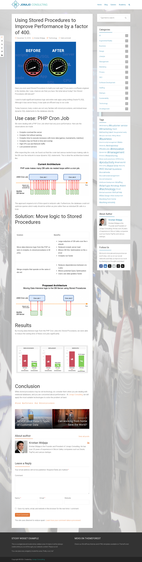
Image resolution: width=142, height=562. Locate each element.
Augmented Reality (113, 40)
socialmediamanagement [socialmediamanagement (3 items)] (109, 176)
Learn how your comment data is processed (63, 520)
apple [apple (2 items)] (115, 129)
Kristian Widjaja (39, 38)
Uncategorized (113, 108)
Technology (53, 38)
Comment (19, 475)
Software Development (113, 82)
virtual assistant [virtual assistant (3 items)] (106, 192)
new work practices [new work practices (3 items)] (107, 159)
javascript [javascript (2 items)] (103, 152)
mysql (18, 403)
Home (99, 5)
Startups (113, 93)
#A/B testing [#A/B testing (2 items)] (104, 125)
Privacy (113, 72)
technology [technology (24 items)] (108, 189)
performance (28, 403)
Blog (106, 5)
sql (37, 403)
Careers (113, 5)
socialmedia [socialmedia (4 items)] (105, 172)
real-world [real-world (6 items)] (120, 162)
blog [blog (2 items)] (114, 135)
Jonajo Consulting (76, 395)
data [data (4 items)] (120, 142)
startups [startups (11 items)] (105, 185)
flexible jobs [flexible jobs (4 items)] (105, 149)
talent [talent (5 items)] (123, 186)
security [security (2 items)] (122, 165)
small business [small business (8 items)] (114, 169)
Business (113, 46)
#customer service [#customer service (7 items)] (118, 125)
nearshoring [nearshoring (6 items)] (112, 155)
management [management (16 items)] (116, 152)
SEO (113, 77)
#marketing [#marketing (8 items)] (106, 129)
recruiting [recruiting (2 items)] (103, 165)
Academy (122, 5)
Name (18, 498)
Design (113, 51)
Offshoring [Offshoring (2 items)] (120, 159)
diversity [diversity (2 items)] (103, 145)
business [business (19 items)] (106, 139)
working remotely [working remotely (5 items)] (107, 202)
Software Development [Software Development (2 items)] (107, 182)
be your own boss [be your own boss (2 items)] (106, 135)
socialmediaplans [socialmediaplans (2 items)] (106, 179)
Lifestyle (113, 56)
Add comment (66, 38)
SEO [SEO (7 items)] (103, 169)
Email (42, 498)
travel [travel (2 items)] (119, 189)
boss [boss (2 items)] (119, 135)
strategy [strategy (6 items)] (115, 186)
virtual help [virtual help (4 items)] (117, 192)
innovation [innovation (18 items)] (118, 149)
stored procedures (47, 403)
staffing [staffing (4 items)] (119, 182)
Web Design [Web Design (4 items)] (105, 196)
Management (113, 61)
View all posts (84, 436)
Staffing (113, 87)
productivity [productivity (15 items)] (107, 162)
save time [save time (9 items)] (113, 165)
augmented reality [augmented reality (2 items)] (121, 132)
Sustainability (113, 98)
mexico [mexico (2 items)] (102, 155)
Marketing (113, 67)
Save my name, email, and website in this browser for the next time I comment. (48, 509)
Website (68, 498)
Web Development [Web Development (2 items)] (117, 196)
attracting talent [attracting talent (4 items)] (106, 132)
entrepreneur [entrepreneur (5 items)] (112, 146)
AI (113, 35)
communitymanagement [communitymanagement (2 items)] (108, 142)
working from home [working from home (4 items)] (108, 199)
